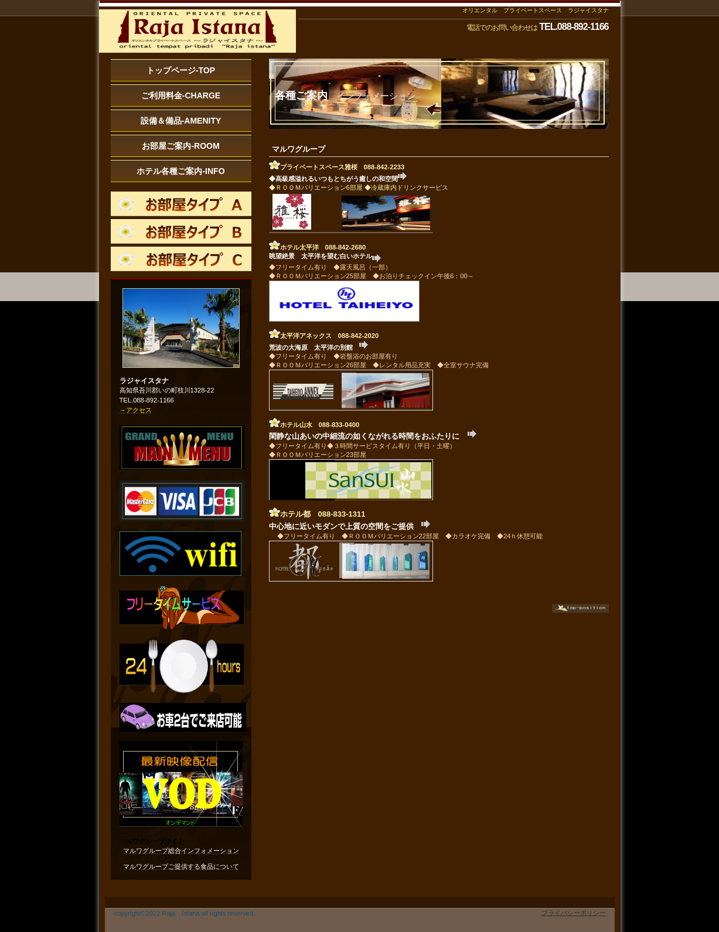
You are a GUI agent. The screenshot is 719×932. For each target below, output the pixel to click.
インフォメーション (197, 32)
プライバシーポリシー (573, 912)
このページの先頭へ (580, 608)
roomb (181, 231)
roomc (181, 259)
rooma (181, 204)
